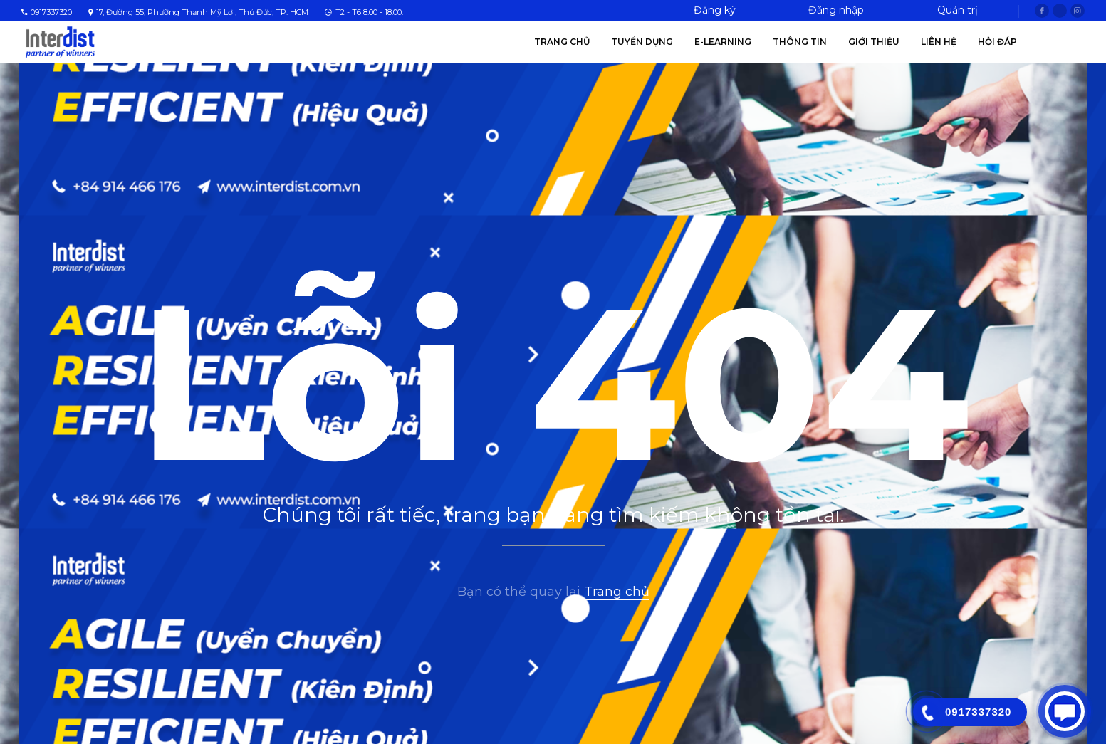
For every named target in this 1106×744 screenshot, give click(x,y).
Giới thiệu (873, 41)
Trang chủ (562, 41)
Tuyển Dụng (642, 41)
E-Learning (722, 41)
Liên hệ (938, 41)
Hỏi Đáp (997, 41)
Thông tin (800, 41)
